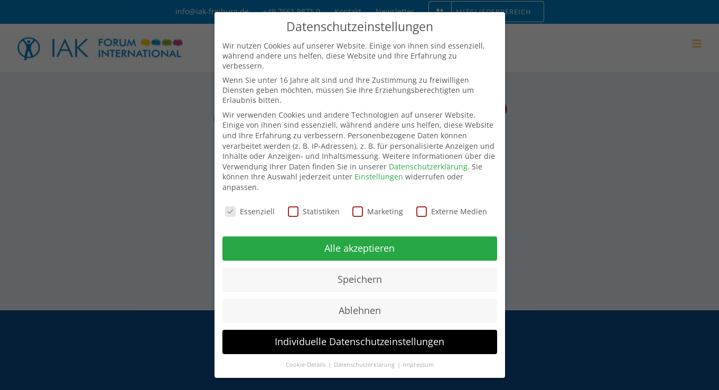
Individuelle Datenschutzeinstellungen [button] (359, 341)
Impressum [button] (418, 364)
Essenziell (250, 211)
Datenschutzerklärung (428, 166)
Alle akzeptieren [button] (359, 248)
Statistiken (314, 211)
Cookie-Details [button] (306, 364)
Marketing (377, 211)
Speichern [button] (360, 279)
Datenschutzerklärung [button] (365, 364)
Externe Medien (451, 211)
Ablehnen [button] (360, 310)
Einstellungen (378, 177)
